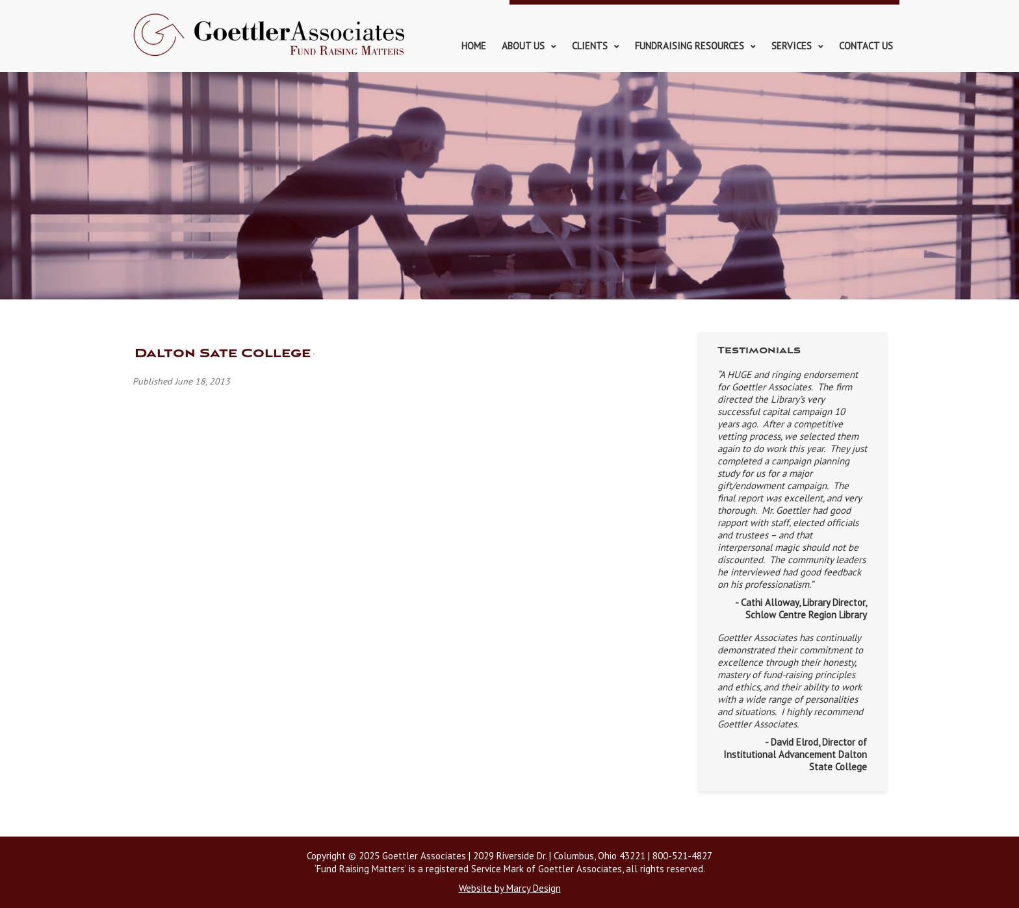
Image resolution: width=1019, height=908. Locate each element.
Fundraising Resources (689, 46)
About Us (523, 46)
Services (791, 46)
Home (473, 46)
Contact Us (866, 46)
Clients (590, 46)
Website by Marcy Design (510, 888)
